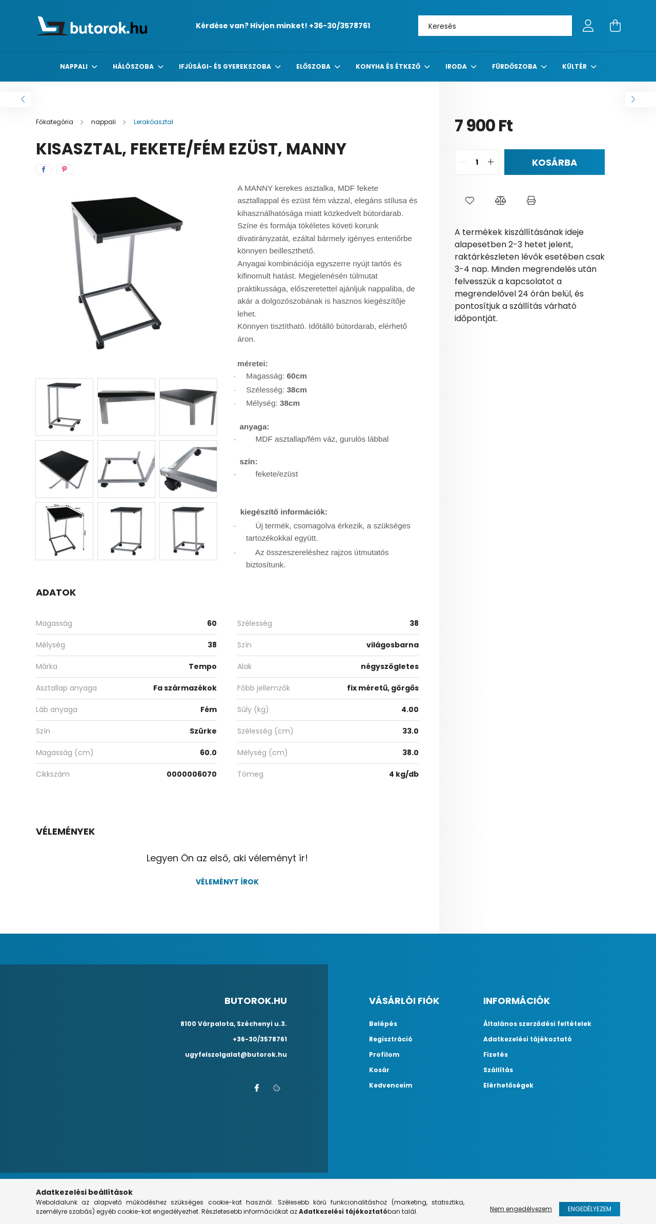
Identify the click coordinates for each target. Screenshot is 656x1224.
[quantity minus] (462, 162)
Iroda (456, 66)
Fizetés (495, 1054)
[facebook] (43, 169)
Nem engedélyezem (521, 1209)
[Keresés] (495, 25)
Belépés (383, 1024)
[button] (470, 200)
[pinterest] (64, 169)
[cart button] (615, 25)
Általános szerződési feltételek (537, 1024)
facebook (256, 1088)
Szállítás (498, 1070)
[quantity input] (476, 162)
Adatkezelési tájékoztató (527, 1039)
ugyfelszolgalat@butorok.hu (236, 1054)
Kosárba (554, 162)
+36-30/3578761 (339, 26)
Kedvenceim (391, 1085)
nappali (74, 66)
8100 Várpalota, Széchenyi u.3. (233, 1023)
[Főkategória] (55, 121)
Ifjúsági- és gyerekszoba (226, 66)
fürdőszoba (515, 66)
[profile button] (588, 25)
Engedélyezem (589, 1209)
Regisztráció (391, 1039)
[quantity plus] (491, 162)
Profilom (384, 1054)
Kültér (575, 66)
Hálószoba (134, 66)
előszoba (314, 66)
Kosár (379, 1070)
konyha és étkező (389, 66)
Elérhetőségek (508, 1085)
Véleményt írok (227, 882)
